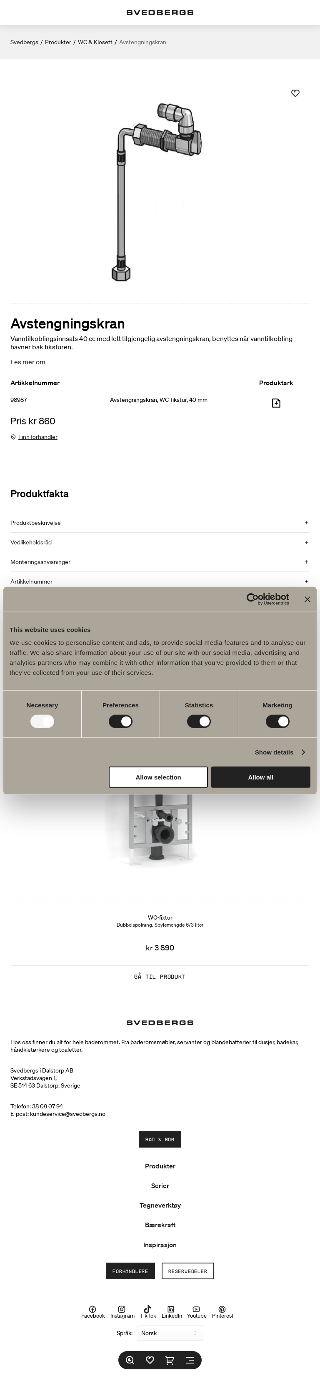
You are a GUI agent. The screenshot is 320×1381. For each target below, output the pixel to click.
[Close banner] (307, 599)
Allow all (260, 777)
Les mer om (27, 362)
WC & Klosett (95, 42)
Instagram (122, 1312)
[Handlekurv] (170, 1360)
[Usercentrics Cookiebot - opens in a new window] (252, 599)
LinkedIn (172, 1312)
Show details (274, 751)
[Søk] (130, 1360)
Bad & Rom (160, 1139)
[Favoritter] (150, 1360)
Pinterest (222, 1312)
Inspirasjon (160, 1245)
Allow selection (158, 777)
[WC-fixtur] (160, 832)
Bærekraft (160, 1225)
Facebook (93, 1312)
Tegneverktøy (160, 1205)
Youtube (197, 1312)
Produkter (58, 42)
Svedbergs (24, 42)
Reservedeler (188, 1271)
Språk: (124, 1333)
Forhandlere (130, 1271)
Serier (160, 1185)
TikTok (148, 1312)
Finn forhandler (38, 437)
